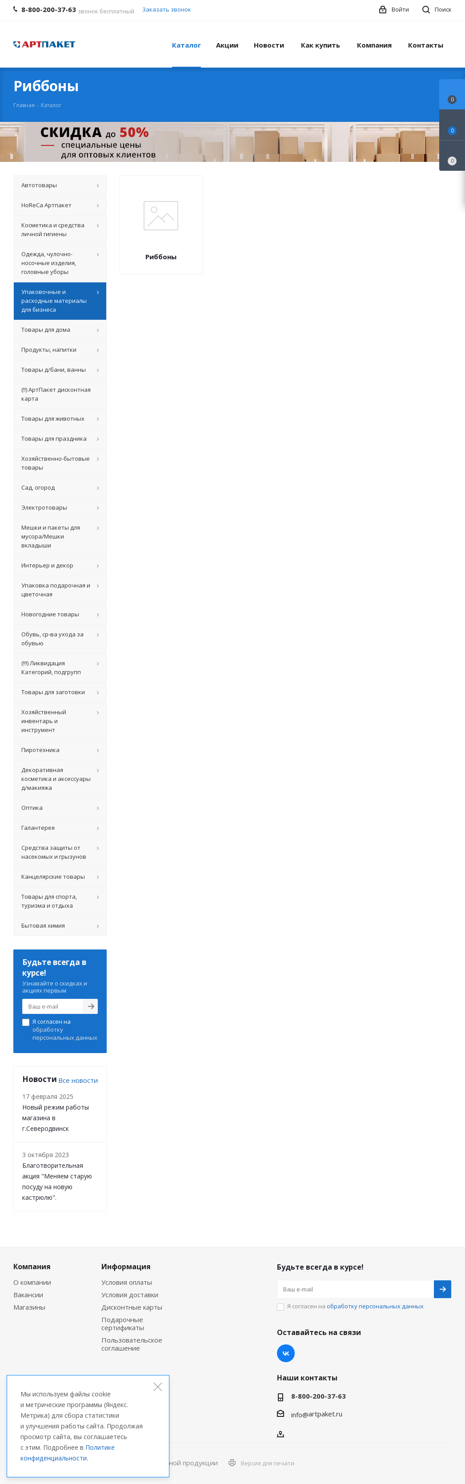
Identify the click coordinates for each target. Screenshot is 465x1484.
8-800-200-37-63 (318, 1396)
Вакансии (28, 1294)
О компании (32, 1282)
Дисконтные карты (131, 1307)
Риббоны (160, 256)
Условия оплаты (126, 1282)
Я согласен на (64, 1029)
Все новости (78, 1080)
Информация (126, 1266)
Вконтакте (286, 1353)
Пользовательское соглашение (131, 1343)
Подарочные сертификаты (122, 1323)
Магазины (29, 1307)
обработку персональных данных (64, 1034)
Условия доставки (129, 1294)
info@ (300, 1414)
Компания (32, 1266)
